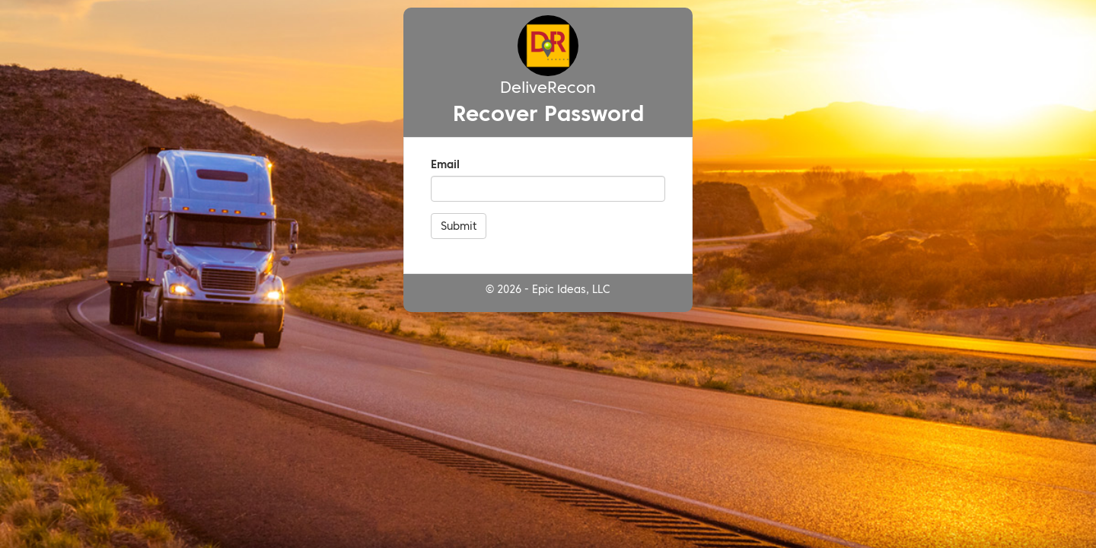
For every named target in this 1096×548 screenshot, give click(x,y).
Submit (458, 226)
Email (445, 164)
